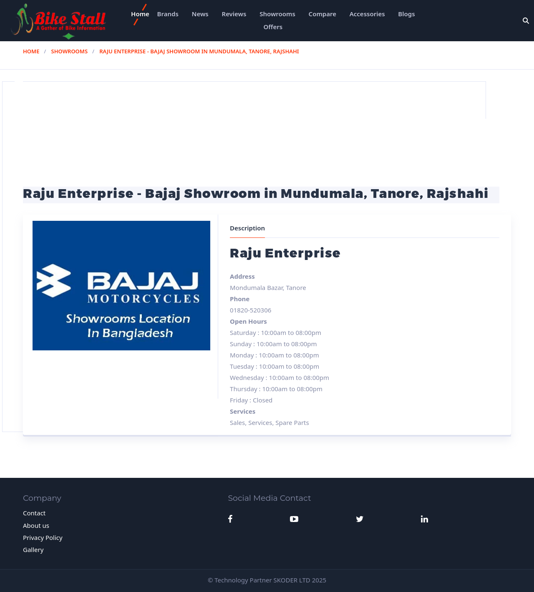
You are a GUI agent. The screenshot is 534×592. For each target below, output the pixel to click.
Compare (322, 14)
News (200, 14)
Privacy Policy (43, 537)
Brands (168, 14)
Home (140, 14)
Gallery (33, 549)
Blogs (406, 14)
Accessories (367, 14)
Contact (34, 513)
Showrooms (277, 14)
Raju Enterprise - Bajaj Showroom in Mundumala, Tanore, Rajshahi (199, 51)
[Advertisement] (267, 128)
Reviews (234, 14)
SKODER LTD (292, 580)
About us (36, 525)
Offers (273, 26)
